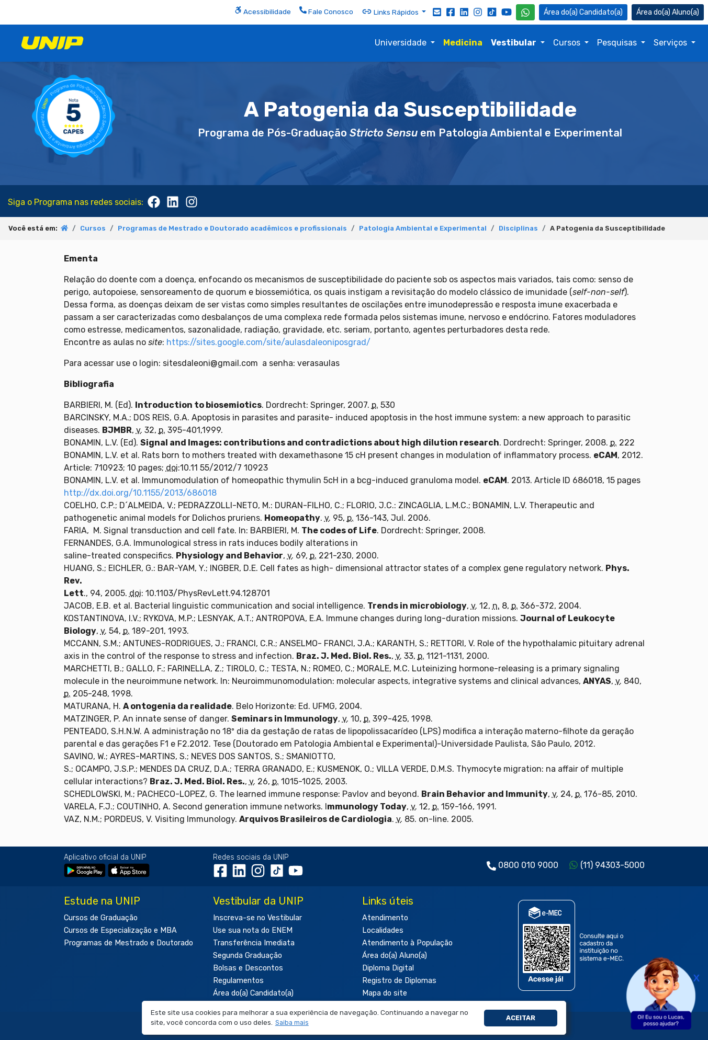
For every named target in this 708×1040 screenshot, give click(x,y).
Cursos (567, 43)
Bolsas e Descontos (248, 968)
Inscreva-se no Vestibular (257, 917)
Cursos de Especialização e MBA (120, 930)
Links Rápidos (391, 11)
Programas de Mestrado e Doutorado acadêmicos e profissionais (232, 228)
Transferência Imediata (254, 943)
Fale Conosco (326, 11)
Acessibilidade (262, 11)
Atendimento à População (407, 943)
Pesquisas (618, 43)
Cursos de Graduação (101, 917)
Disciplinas (518, 228)
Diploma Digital (388, 968)
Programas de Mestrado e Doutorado (128, 943)
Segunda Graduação (247, 955)
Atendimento (385, 917)
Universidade (402, 43)
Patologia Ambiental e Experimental (423, 228)
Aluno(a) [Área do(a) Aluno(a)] (667, 12)
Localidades (382, 930)
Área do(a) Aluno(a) (394, 955)
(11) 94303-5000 (612, 865)
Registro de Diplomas (399, 980)
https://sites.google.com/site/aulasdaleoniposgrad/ (268, 342)
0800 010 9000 (528, 865)
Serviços (671, 43)
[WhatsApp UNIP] (525, 12)
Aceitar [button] (520, 1018)
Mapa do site (384, 993)
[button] (291, 1023)
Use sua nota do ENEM (253, 930)
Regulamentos (238, 980)
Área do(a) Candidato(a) (253, 993)
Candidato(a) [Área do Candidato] (583, 12)
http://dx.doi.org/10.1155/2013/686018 (140, 493)
